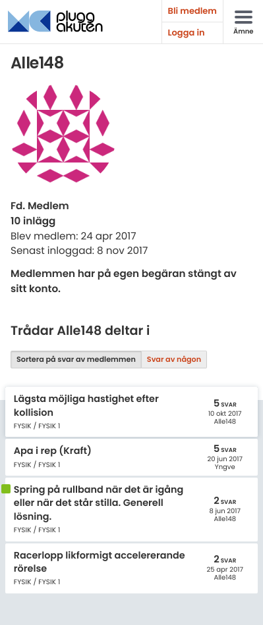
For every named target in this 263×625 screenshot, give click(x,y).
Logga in (186, 32)
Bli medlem (192, 11)
